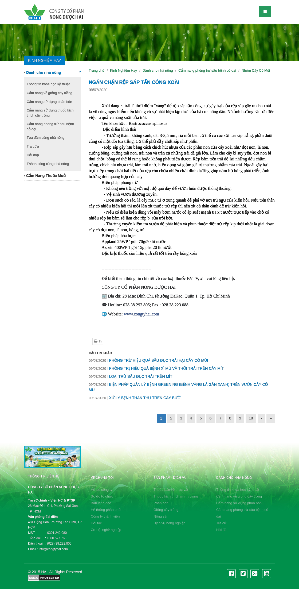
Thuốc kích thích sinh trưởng (176, 496)
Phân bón (161, 503)
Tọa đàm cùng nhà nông (46, 138)
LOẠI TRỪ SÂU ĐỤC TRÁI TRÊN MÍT (130, 376)
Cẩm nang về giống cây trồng (49, 93)
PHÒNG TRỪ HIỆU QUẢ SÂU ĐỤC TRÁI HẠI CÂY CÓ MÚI (148, 360)
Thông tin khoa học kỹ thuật (48, 84)
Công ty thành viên (105, 516)
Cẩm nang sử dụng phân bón (49, 102)
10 (251, 418)
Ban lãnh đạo (101, 503)
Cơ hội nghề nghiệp (106, 530)
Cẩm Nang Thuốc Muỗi (45, 176)
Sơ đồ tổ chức (102, 496)
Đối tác (96, 523)
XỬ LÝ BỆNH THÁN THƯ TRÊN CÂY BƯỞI (135, 398)
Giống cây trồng (166, 510)
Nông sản (161, 516)
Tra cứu (33, 146)
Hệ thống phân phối (106, 510)
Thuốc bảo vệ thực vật (171, 490)
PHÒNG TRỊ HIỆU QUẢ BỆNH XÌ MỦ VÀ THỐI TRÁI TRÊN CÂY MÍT (156, 368)
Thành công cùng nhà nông (48, 164)
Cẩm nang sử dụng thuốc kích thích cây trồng (50, 112)
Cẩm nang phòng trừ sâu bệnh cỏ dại (50, 126)
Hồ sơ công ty (101, 490)
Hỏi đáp (33, 155)
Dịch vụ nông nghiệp (169, 523)
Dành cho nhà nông (52, 72)
